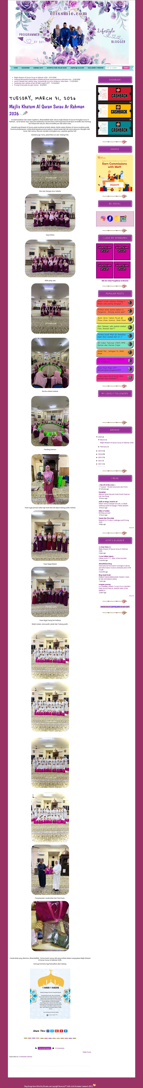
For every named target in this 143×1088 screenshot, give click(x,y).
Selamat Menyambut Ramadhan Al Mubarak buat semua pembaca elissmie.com (42, 79)
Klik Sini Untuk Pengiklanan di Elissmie (115, 281)
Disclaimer (77, 1086)
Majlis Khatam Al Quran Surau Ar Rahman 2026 (30, 77)
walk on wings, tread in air (108, 502)
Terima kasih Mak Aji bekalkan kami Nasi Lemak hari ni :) (112, 336)
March (102, 440)
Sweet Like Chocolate (106, 518)
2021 (100, 464)
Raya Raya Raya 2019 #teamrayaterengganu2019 (109, 369)
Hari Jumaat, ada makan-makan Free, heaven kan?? (112, 327)
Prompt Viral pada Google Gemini (26, 85)
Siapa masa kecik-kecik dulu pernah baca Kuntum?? (110, 377)
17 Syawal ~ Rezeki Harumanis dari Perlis (113, 487)
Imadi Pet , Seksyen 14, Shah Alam (111, 352)
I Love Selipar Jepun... (106, 556)
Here (34, 1086)
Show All (131, 527)
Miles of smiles (104, 511)
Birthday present (104, 513)
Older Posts (87, 1052)
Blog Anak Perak (104, 575)
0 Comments (59, 1048)
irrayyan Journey (104, 584)
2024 (100, 454)
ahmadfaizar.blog (105, 564)
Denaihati (102, 492)
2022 (100, 461)
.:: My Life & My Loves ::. (107, 485)
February (103, 447)
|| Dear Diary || (105, 547)
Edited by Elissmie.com (43, 1086)
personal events (44, 1048)
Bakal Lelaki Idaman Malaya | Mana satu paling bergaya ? (111, 302)
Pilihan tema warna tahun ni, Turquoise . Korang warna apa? (111, 311)
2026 (100, 437)
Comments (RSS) (87, 1086)
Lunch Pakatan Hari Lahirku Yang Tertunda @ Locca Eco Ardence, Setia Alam (41, 81)
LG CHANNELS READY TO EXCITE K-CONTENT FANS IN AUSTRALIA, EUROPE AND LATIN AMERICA (115, 588)
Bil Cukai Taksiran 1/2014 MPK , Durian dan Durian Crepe (112, 344)
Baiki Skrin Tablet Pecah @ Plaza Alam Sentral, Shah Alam (112, 319)
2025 (100, 451)
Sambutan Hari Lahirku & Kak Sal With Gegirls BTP (32, 83)
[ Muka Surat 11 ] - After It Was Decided (112, 558)
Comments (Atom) (25, 1057)
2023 (100, 457)
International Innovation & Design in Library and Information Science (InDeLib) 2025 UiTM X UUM (115, 568)
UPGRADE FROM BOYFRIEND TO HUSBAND (111, 361)
